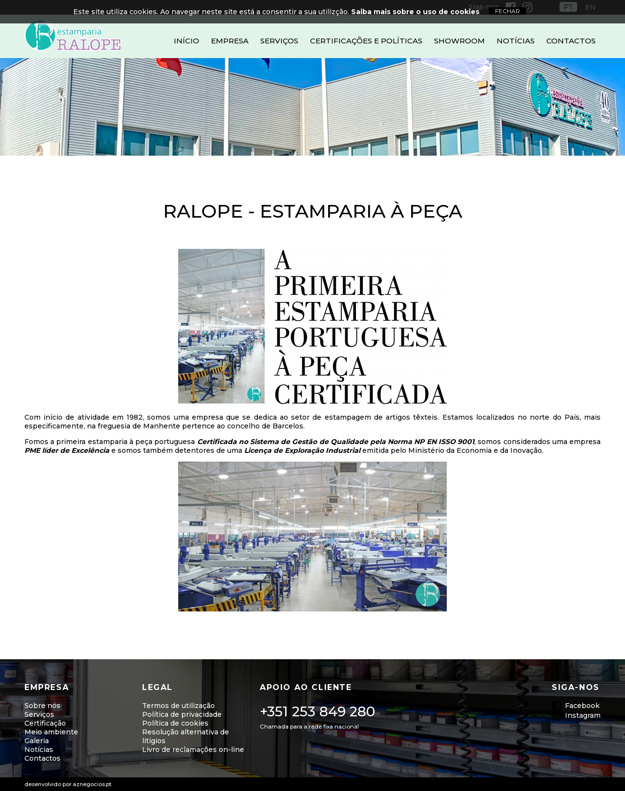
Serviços (279, 40)
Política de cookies (175, 723)
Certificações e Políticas (366, 40)
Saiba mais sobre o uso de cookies (415, 11)
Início (186, 40)
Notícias (516, 40)
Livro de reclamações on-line (193, 749)
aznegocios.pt (92, 784)
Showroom (459, 40)
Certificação (45, 723)
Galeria (36, 740)
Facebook (582, 705)
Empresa (230, 40)
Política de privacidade (182, 714)
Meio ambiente (51, 732)
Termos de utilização (178, 705)
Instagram (583, 715)
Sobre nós (42, 705)
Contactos (571, 40)
